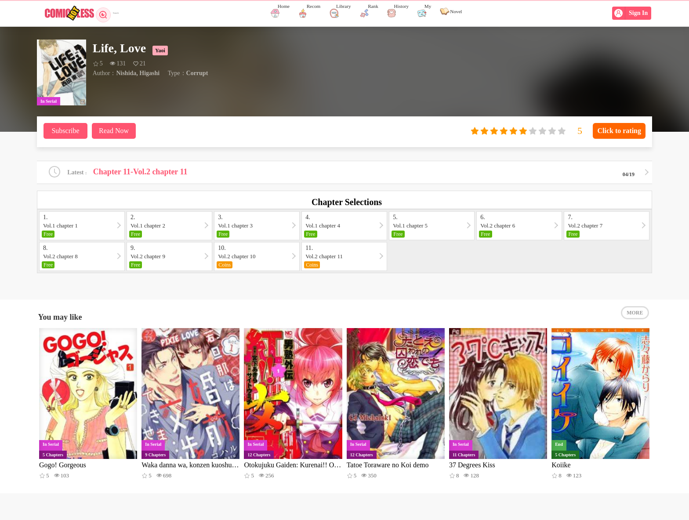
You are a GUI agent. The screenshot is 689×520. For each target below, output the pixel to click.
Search (115, 13)
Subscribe (65, 130)
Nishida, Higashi (138, 73)
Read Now (114, 130)
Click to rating (619, 130)
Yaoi (160, 50)
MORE (635, 321)
